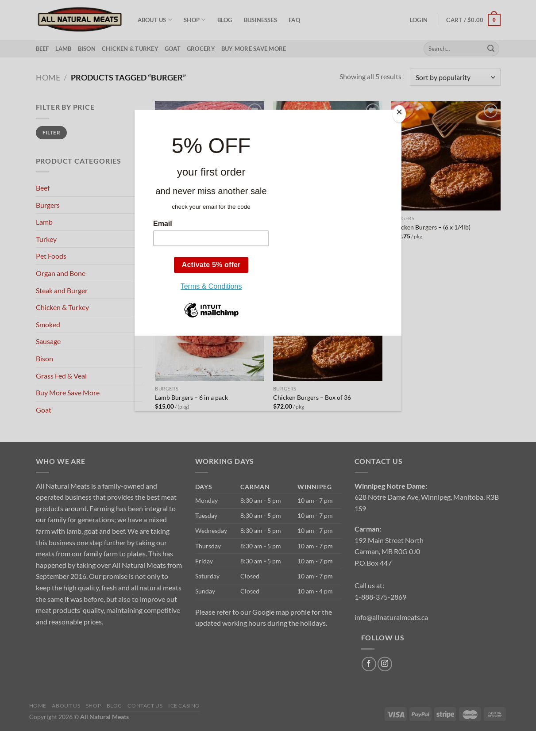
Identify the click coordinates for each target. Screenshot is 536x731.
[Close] (399, 113)
